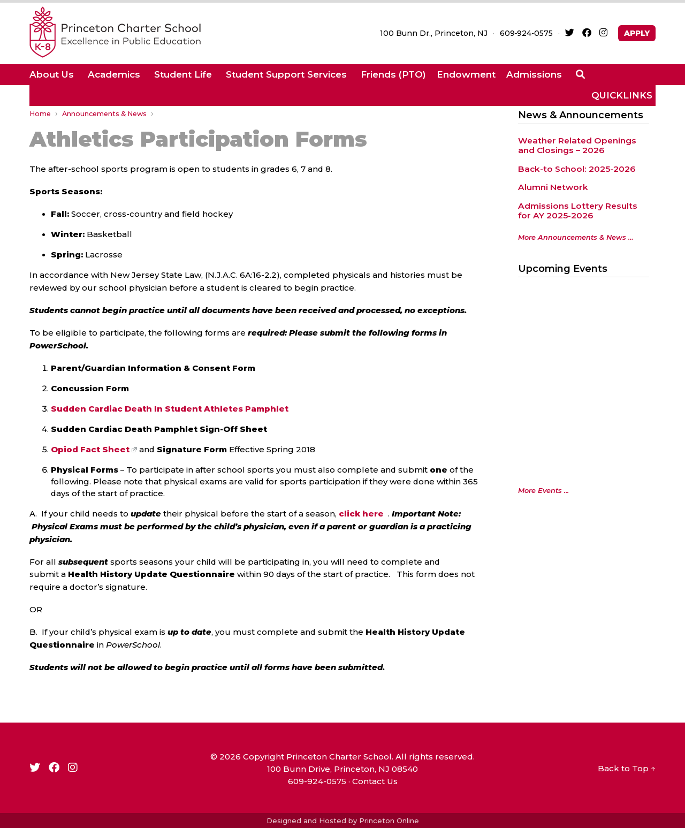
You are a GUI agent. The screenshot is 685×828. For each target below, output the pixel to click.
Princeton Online (389, 820)
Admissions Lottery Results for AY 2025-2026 (577, 211)
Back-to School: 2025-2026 (576, 169)
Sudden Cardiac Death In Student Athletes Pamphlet (169, 409)
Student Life (183, 74)
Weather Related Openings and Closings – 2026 (577, 145)
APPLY (637, 33)
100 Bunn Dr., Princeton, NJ (434, 33)
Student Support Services (286, 74)
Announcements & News (104, 114)
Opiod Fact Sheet (94, 449)
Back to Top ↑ (627, 768)
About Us (51, 74)
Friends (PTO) (393, 74)
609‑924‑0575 (526, 33)
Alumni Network (553, 187)
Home (40, 114)
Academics (114, 74)
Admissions (534, 74)
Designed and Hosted (306, 820)
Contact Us (375, 781)
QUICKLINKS (621, 95)
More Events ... (543, 491)
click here (361, 514)
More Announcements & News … (575, 237)
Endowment (466, 74)
